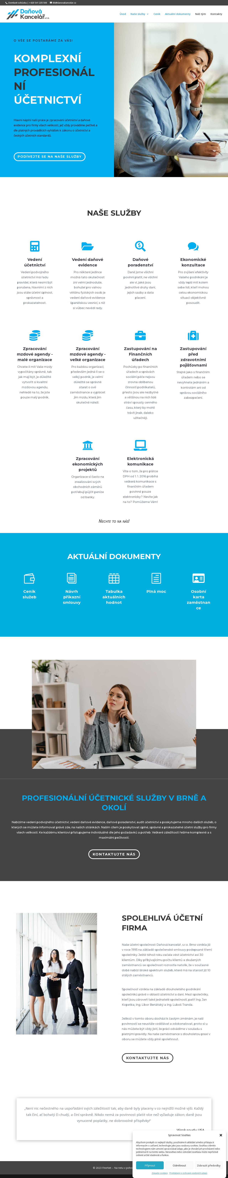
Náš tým (200, 14)
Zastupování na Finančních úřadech (140, 354)
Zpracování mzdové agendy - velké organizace (88, 354)
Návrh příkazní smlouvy (72, 597)
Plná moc (156, 591)
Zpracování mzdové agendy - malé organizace (35, 354)
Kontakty (216, 14)
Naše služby (138, 14)
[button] (221, 1135)
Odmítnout (179, 1165)
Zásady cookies (160, 1173)
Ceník (157, 14)
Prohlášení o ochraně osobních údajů (188, 1173)
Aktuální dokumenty (178, 14)
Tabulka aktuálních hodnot (113, 597)
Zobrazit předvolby (209, 1165)
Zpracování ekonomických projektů (87, 464)
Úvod (123, 14)
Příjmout (150, 1165)
